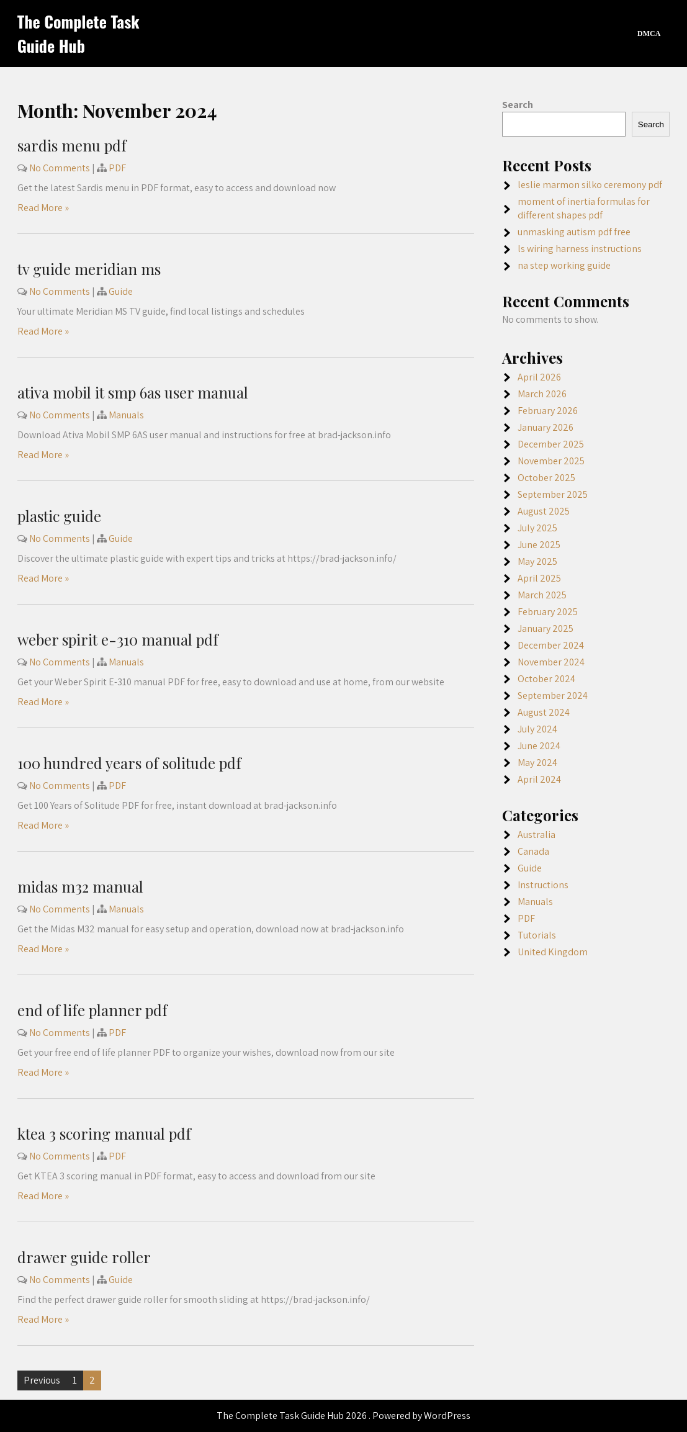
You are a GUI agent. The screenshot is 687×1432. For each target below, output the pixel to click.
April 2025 (539, 578)
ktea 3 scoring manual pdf (104, 1133)
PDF (117, 167)
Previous (42, 1380)
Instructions (543, 884)
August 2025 (544, 511)
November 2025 (551, 460)
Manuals (126, 414)
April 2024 (539, 779)
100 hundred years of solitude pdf (129, 763)
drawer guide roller (84, 1257)
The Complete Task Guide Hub (78, 33)
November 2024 (551, 662)
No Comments (59, 167)
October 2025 (546, 477)
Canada (533, 851)
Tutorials (537, 935)
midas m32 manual (80, 886)
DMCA (648, 33)
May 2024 (537, 762)
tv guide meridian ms (89, 269)
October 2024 (546, 678)
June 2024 (539, 745)
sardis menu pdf (72, 145)
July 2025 (537, 527)
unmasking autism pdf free (574, 231)
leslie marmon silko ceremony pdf (590, 184)
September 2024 (553, 695)
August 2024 (544, 712)
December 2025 (551, 444)
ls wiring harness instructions (580, 248)
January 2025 (545, 628)
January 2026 (545, 427)
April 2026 (539, 377)
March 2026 (542, 393)
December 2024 (551, 645)
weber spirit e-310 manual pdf (117, 639)
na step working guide (564, 265)
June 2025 (539, 544)
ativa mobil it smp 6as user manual (132, 392)
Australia (536, 834)
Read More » (43, 207)
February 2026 (548, 410)
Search (517, 104)
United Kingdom (553, 951)
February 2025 (548, 611)
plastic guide (59, 516)
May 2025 (537, 561)
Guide (121, 291)
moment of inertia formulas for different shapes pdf (584, 208)
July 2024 (537, 729)
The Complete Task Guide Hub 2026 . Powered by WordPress (343, 1415)
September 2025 (553, 494)
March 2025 (542, 594)
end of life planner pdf (92, 1010)
